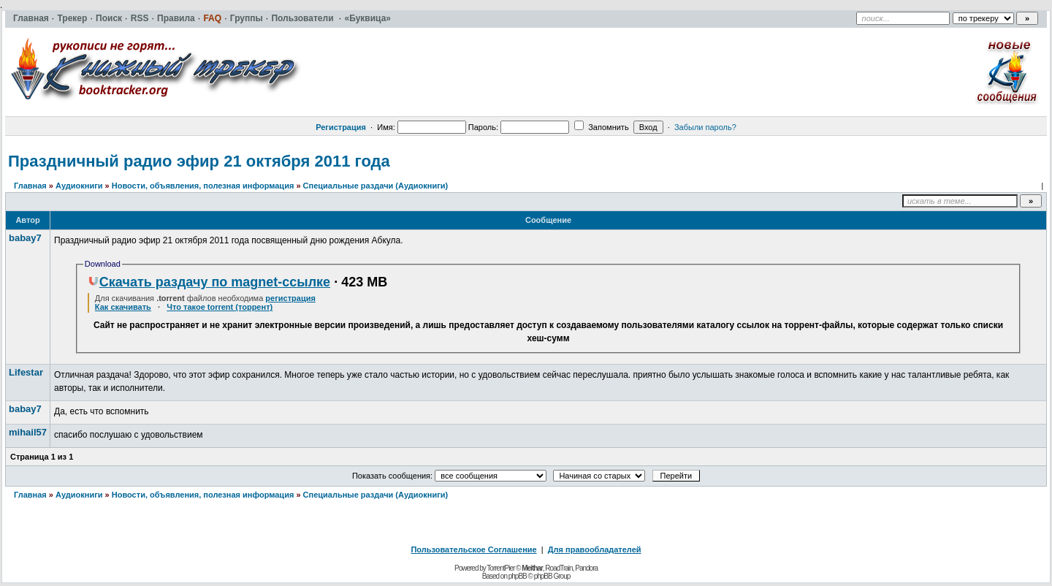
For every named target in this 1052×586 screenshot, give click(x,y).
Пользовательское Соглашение (473, 549)
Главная (30, 185)
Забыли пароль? (705, 127)
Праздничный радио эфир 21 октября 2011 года (199, 161)
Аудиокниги (79, 185)
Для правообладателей (594, 549)
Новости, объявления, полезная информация (203, 185)
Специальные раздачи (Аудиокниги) (376, 185)
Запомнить (601, 127)
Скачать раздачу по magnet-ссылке (209, 282)
